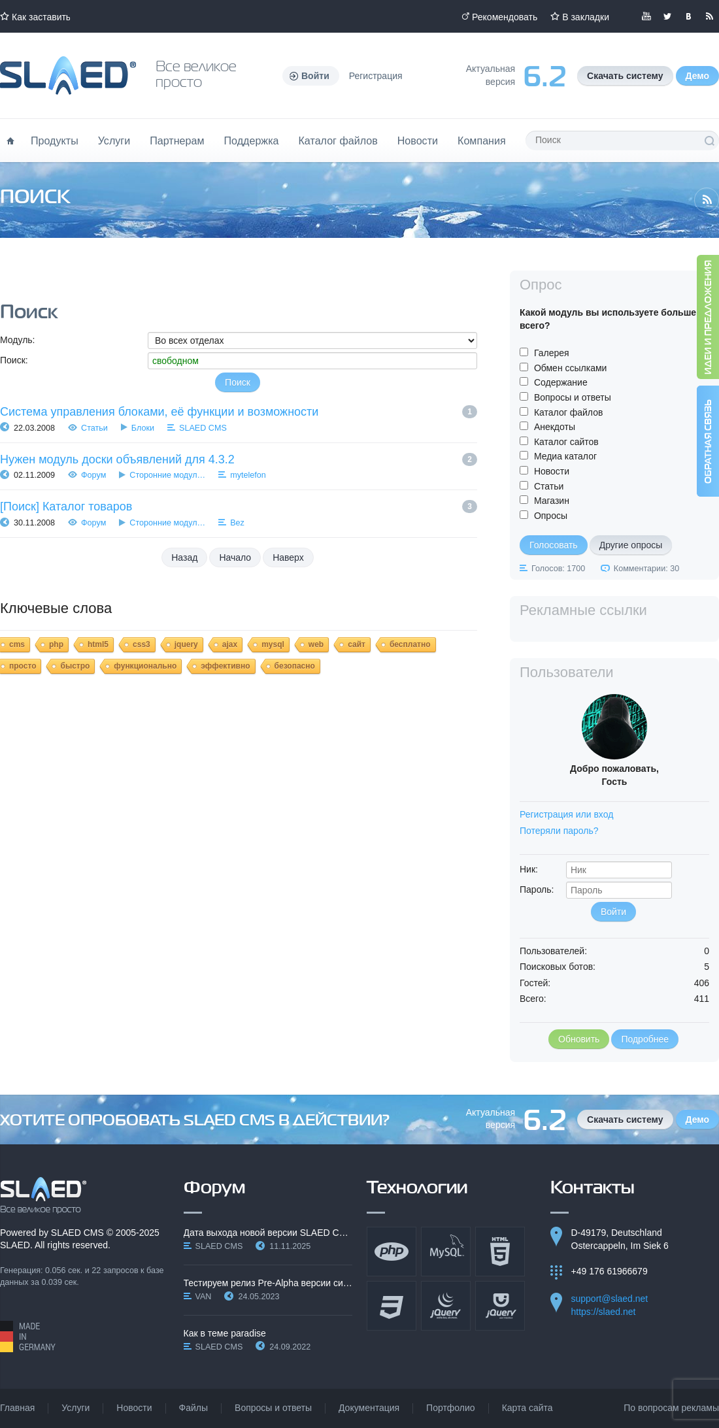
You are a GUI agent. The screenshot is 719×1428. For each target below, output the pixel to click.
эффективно (225, 666)
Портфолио (450, 1408)
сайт (356, 644)
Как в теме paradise (225, 1333)
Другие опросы (631, 545)
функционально (145, 666)
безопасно (295, 666)
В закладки (585, 17)
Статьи (94, 428)
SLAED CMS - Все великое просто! (43, 1195)
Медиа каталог (565, 456)
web (316, 644)
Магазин (551, 500)
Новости (417, 140)
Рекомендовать (504, 17)
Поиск (709, 140)
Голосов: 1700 (558, 568)
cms (17, 644)
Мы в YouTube (646, 16)
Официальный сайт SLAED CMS (68, 75)
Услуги (114, 140)
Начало (235, 557)
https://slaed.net (603, 1311)
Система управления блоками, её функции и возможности (159, 411)
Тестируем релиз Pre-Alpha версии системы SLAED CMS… (268, 1283)
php (56, 644)
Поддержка (251, 140)
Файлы (193, 1408)
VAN (203, 1296)
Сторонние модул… (167, 475)
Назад (184, 557)
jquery (186, 644)
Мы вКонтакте (688, 16)
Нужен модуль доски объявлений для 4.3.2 (117, 459)
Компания (482, 140)
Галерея (551, 353)
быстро (75, 666)
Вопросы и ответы (572, 397)
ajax (229, 644)
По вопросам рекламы (671, 1408)
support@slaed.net (609, 1298)
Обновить (578, 1039)
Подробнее (645, 1039)
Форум (93, 475)
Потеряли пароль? (559, 830)
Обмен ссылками (570, 368)
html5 (98, 644)
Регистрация (376, 76)
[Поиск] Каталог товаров (66, 506)
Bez (237, 522)
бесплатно (410, 644)
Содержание (561, 382)
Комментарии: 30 (646, 568)
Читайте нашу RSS (709, 16)
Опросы (550, 515)
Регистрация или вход (566, 814)
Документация (369, 1408)
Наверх (288, 557)
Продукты (54, 140)
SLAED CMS (203, 428)
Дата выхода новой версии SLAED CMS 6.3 (268, 1232)
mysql (272, 644)
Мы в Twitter (667, 16)
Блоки (142, 428)
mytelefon (248, 475)
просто (22, 666)
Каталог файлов (337, 140)
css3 (141, 644)
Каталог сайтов (566, 442)
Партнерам (177, 140)
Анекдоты (554, 427)
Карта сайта (527, 1408)
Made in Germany (28, 1336)
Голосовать (553, 545)
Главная (17, 1408)
